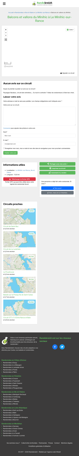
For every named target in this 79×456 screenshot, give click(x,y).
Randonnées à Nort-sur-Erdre (13, 410)
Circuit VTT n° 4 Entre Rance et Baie (17, 318)
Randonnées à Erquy (10, 362)
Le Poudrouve (8, 272)
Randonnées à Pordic (10, 370)
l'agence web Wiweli (54, 452)
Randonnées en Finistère (11, 376)
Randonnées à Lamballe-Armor (13, 367)
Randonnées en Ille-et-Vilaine (13, 392)
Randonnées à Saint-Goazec (12, 383)
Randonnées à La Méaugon (12, 365)
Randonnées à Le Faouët (11, 433)
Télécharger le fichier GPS (19, 179)
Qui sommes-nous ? (13, 443)
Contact (57, 443)
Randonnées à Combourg (11, 397)
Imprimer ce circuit (57, 168)
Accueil (10, 12)
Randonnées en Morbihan (12, 424)
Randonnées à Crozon (10, 378)
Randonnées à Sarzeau (11, 426)
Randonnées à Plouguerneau (12, 388)
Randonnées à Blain (9, 412)
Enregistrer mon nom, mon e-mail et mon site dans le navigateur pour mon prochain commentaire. (37, 148)
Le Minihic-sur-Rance (42, 12)
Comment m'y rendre (57, 173)
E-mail (6, 140)
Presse (50, 443)
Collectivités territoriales (29, 443)
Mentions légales (66, 443)
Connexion (6, 128)
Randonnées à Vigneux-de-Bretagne (15, 417)
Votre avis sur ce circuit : (11, 105)
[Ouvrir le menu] (4, 4)
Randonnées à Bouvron (11, 420)
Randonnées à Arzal (10, 431)
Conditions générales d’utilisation (39, 446)
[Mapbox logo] (8, 66)
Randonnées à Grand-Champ (13, 428)
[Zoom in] (5, 29)
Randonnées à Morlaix (10, 385)
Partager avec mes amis (56, 164)
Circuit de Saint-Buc (11, 226)
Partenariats (43, 443)
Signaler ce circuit (67, 73)
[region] (39, 47)
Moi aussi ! (57, 188)
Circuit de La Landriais (11, 249)
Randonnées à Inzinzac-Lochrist (14, 435)
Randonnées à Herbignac (11, 415)
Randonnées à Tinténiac (11, 401)
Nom (5, 132)
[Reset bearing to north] (5, 35)
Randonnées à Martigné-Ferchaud (14, 394)
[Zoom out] (5, 32)
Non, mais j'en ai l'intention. (57, 193)
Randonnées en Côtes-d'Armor (14, 360)
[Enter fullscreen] (5, 39)
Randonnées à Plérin (10, 372)
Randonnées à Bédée (10, 399)
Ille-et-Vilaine (29, 12)
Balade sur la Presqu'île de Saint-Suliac (18, 295)
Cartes (70, 30)
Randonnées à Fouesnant (11, 381)
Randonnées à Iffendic (10, 404)
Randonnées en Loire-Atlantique (14, 408)
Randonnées (19, 12)
